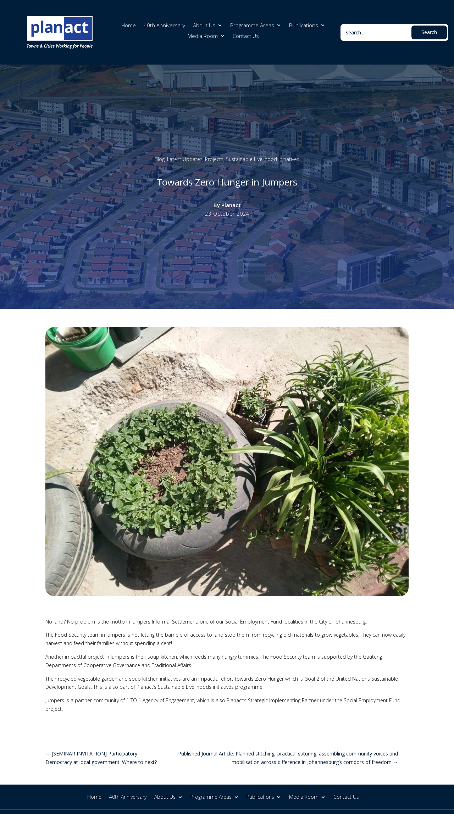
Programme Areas (252, 26)
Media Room (203, 36)
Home (128, 26)
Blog (160, 159)
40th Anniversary (164, 26)
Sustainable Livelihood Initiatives (262, 159)
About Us (204, 26)
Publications (303, 26)
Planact (231, 205)
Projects (214, 159)
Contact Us (246, 36)
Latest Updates (185, 159)
